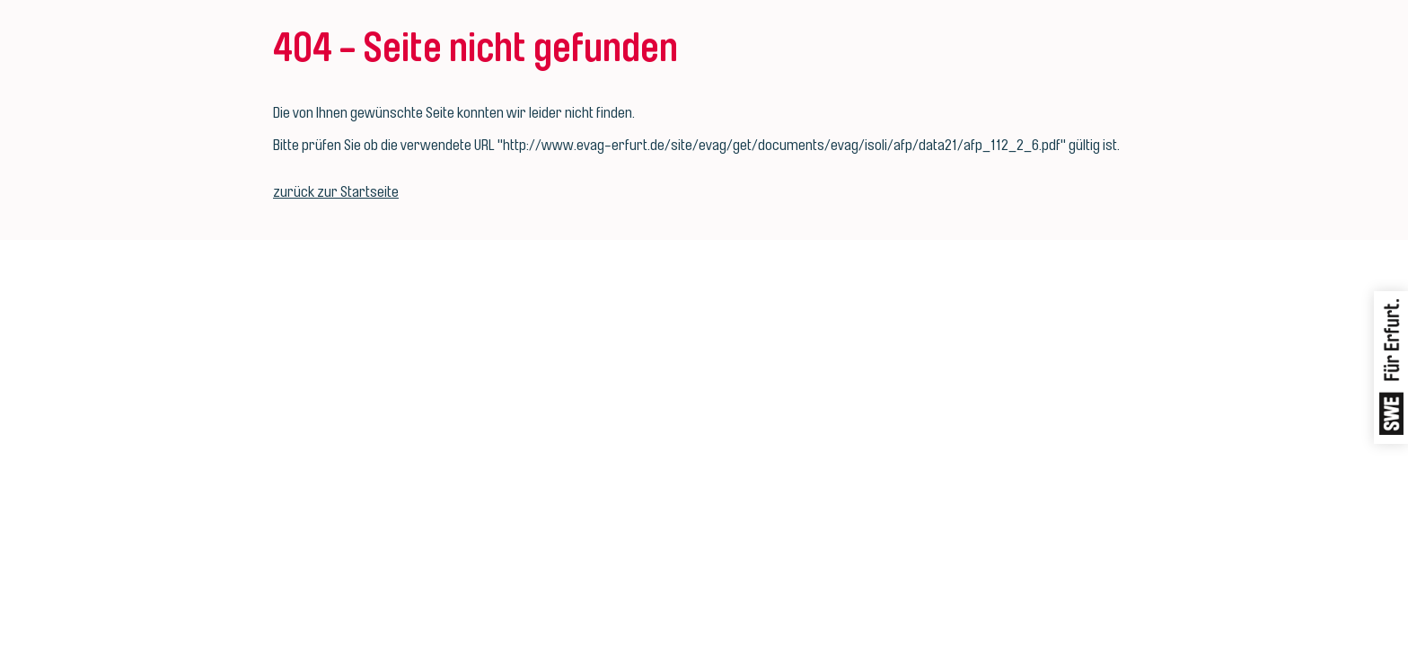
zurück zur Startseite (336, 191)
